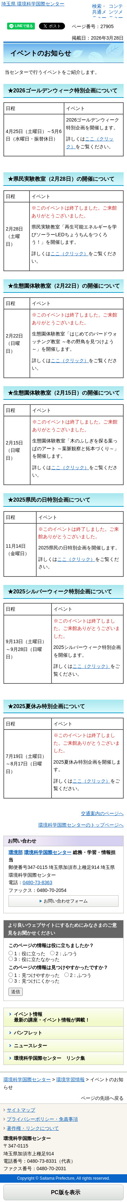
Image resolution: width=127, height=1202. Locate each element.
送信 (15, 991)
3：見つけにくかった (37, 981)
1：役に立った (29, 953)
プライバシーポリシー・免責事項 (42, 1119)
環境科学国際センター (47, 852)
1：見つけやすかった (37, 975)
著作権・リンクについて (33, 1128)
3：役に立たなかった (37, 959)
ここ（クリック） (69, 253)
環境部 (15, 852)
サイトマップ (21, 1110)
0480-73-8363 (37, 882)
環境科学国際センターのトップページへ (81, 825)
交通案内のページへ (102, 813)
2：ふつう (67, 953)
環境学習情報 (70, 1079)
